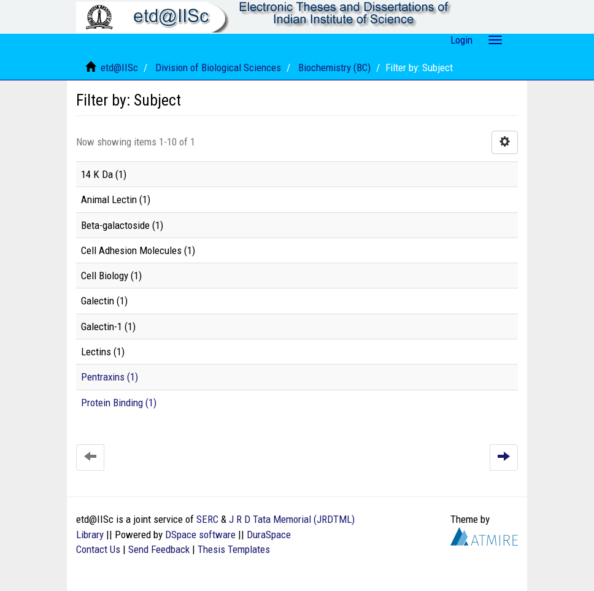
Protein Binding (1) (118, 402)
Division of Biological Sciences (218, 67)
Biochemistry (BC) (334, 67)
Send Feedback (159, 549)
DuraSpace (269, 534)
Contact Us (98, 549)
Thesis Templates (234, 549)
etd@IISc (119, 67)
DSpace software (200, 534)
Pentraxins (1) (109, 377)
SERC (207, 519)
